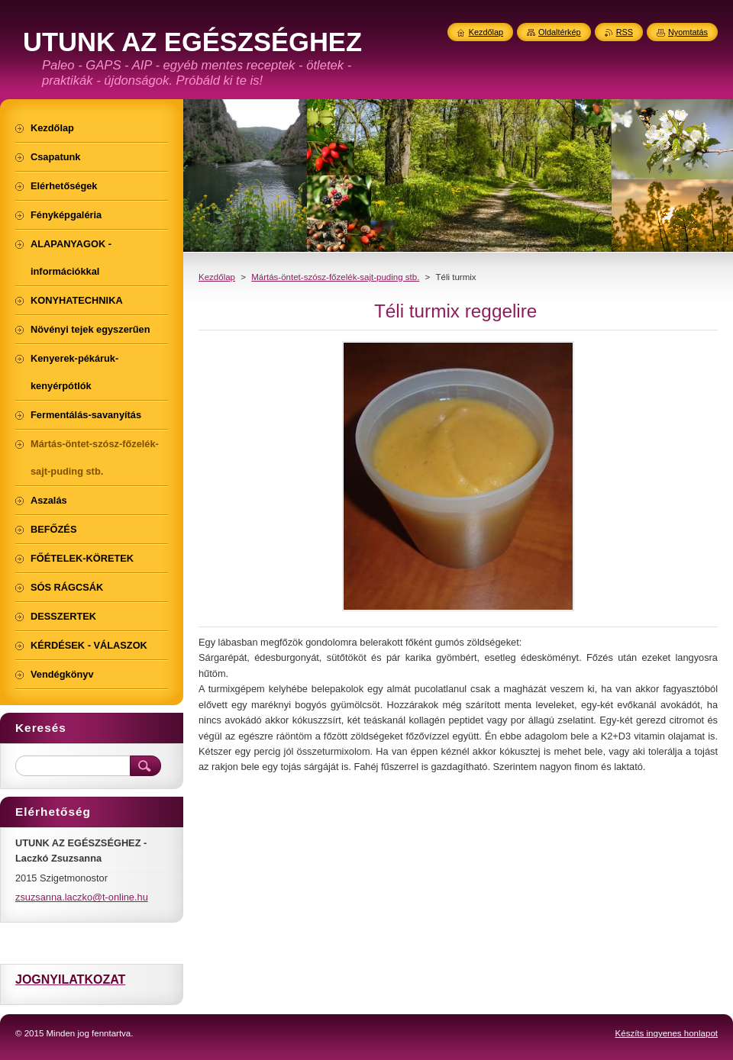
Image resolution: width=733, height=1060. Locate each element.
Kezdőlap (217, 277)
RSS (624, 32)
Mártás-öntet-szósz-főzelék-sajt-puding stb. (335, 277)
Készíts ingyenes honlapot (666, 1033)
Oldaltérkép (559, 32)
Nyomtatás (688, 32)
